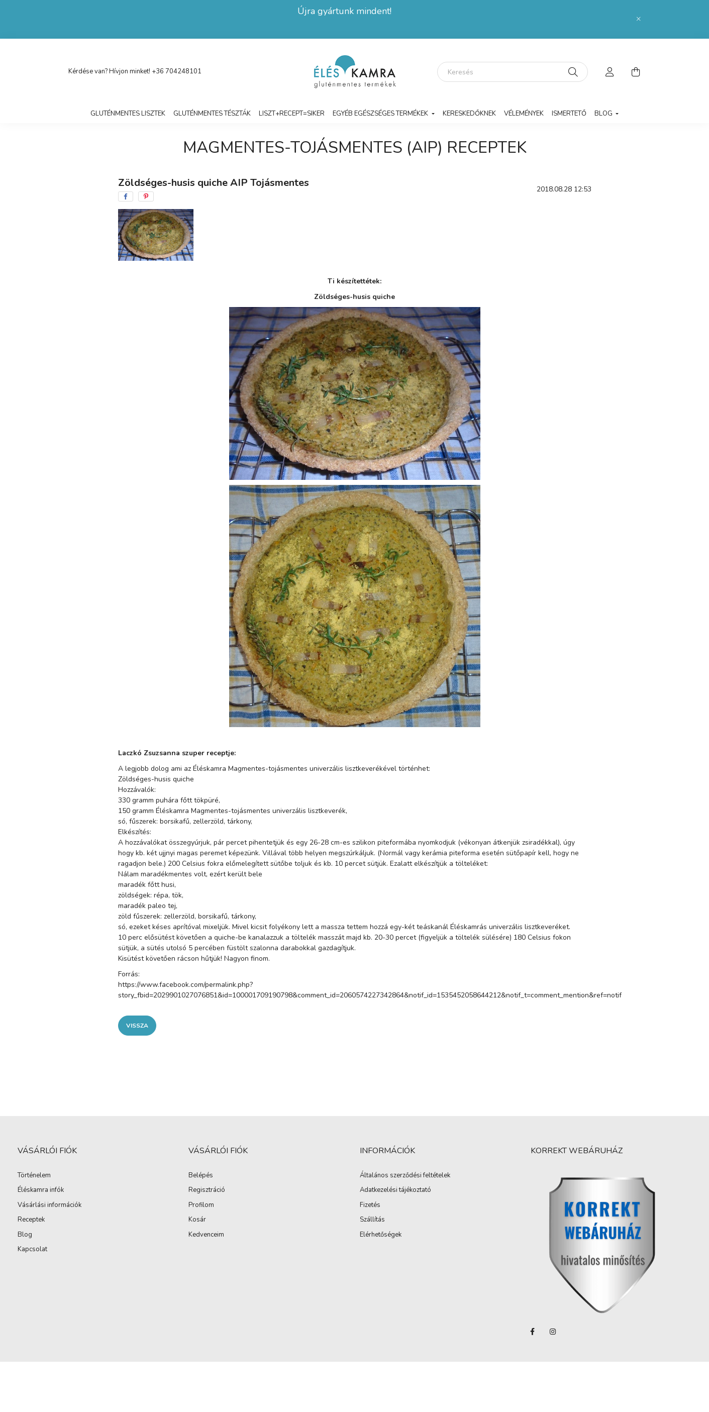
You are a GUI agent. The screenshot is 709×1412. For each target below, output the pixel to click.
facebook (533, 1332)
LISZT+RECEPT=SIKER (292, 113)
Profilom (201, 1205)
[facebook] (125, 196)
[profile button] (610, 72)
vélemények (524, 113)
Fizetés (370, 1205)
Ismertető (569, 113)
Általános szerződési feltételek (405, 1176)
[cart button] (636, 72)
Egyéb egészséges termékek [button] (381, 113)
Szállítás (372, 1220)
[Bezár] (638, 19)
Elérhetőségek (380, 1235)
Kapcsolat (32, 1250)
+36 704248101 (176, 71)
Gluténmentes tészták (212, 113)
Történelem (34, 1176)
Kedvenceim (206, 1235)
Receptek (31, 1220)
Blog (25, 1235)
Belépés (200, 1176)
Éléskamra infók (41, 1190)
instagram (553, 1332)
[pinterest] (146, 196)
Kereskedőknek (469, 113)
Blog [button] (604, 113)
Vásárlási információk (49, 1205)
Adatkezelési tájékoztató (395, 1190)
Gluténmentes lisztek (127, 113)
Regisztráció (206, 1190)
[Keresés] (512, 72)
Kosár (197, 1220)
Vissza (137, 1026)
